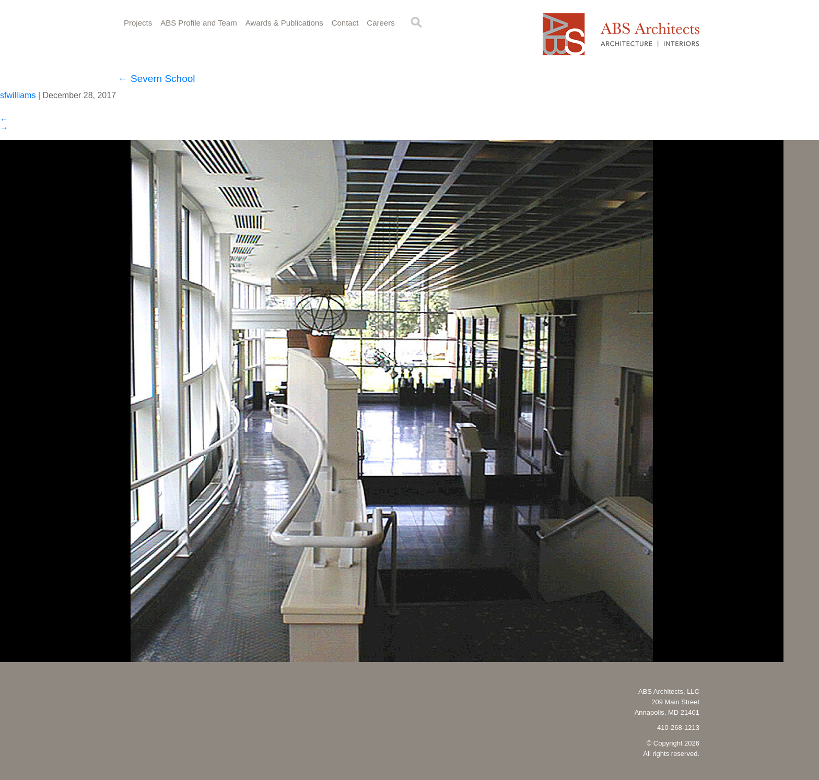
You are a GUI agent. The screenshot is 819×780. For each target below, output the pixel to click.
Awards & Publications (284, 22)
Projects (138, 22)
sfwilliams (18, 95)
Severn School (156, 78)
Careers (380, 22)
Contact (345, 22)
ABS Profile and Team (198, 22)
